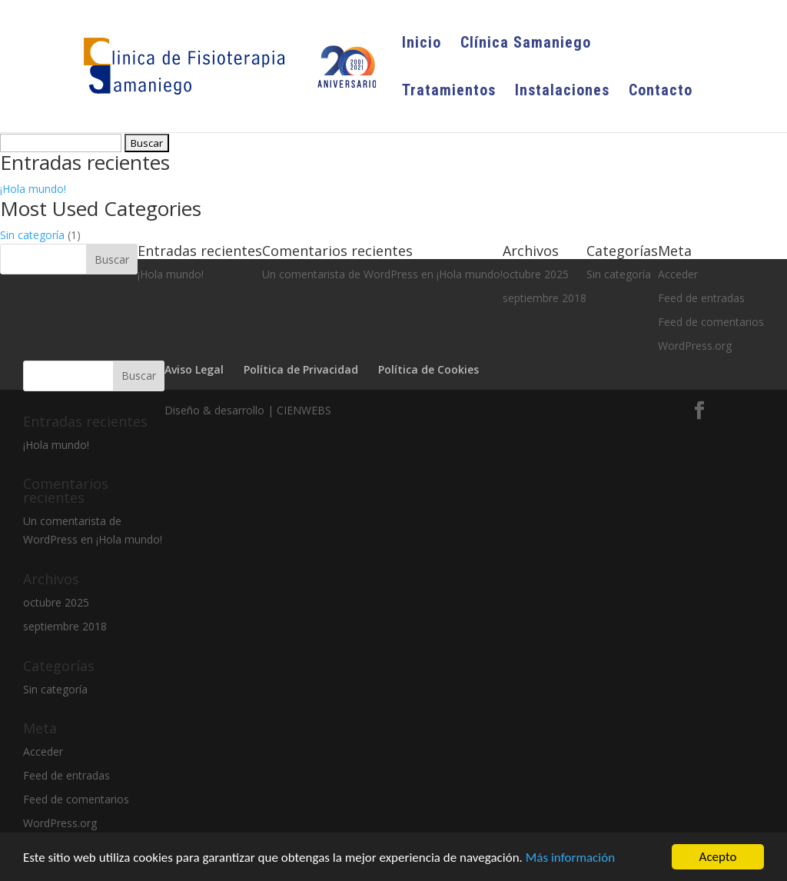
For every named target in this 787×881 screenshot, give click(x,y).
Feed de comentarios (711, 321)
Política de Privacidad (301, 369)
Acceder (43, 751)
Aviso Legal (194, 369)
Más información (570, 857)
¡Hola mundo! (33, 188)
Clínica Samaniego (525, 44)
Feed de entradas (66, 775)
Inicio (421, 44)
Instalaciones (562, 92)
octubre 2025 (56, 602)
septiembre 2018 (65, 626)
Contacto (660, 92)
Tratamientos (449, 92)
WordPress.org (60, 823)
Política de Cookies (428, 369)
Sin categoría (32, 235)
